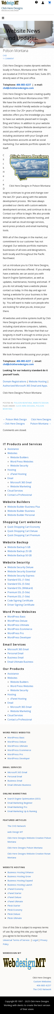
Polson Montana (23, 403)
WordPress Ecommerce (19, 629)
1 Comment (8, 58)
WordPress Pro (15, 633)
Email (10, 478)
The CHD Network (16, 825)
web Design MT (15, 831)
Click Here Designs (12, 8)
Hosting (11, 469)
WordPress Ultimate (18, 625)
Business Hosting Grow (19, 876)
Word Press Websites (21, 461)
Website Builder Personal (21, 515)
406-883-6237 (23, 84)
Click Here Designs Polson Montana (24, 847)
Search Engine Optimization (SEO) (24, 798)
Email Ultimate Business (20, 661)
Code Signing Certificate (20, 600)
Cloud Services (15, 490)
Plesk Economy (14, 909)
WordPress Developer (19, 637)
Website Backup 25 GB (19, 551)
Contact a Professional (19, 494)
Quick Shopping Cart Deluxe (22, 531)
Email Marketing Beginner (20, 802)
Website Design (41, 403)
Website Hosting (38, 381)
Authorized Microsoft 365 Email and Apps (25, 385)
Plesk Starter (13, 905)
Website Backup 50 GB (19, 555)
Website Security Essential (21, 571)
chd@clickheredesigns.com (18, 88)
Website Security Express (20, 575)
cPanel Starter (14, 893)
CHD (5, 55)
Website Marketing (20, 486)
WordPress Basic (16, 616)
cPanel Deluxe (14, 897)
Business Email (15, 657)
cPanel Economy (15, 888)
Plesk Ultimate (14, 918)
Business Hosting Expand (20, 880)
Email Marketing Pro (17, 807)
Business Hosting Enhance (20, 872)
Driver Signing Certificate (20, 604)
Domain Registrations (14, 381)
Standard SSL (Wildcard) (20, 588)
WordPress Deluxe (17, 620)
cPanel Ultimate (15, 901)
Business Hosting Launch (19, 884)
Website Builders (19, 457)
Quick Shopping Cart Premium (23, 535)
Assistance (13, 449)
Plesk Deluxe (13, 914)
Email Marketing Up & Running (22, 811)
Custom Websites (42, 981)
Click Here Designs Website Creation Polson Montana (29, 839)
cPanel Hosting (18, 474)
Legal (35, 940)
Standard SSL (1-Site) (18, 579)
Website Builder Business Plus (23, 506)
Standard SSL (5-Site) (18, 583)
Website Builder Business (21, 511)
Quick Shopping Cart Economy (23, 526)
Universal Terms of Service (16, 940)
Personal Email (15, 653)
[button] (5, 18)
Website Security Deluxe (20, 567)
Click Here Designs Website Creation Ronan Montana (28, 855)
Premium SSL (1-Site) (18, 596)
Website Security (19, 465)
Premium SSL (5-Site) (18, 592)
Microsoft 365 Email (21, 482)
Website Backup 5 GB (18, 547)
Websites (12, 453)
